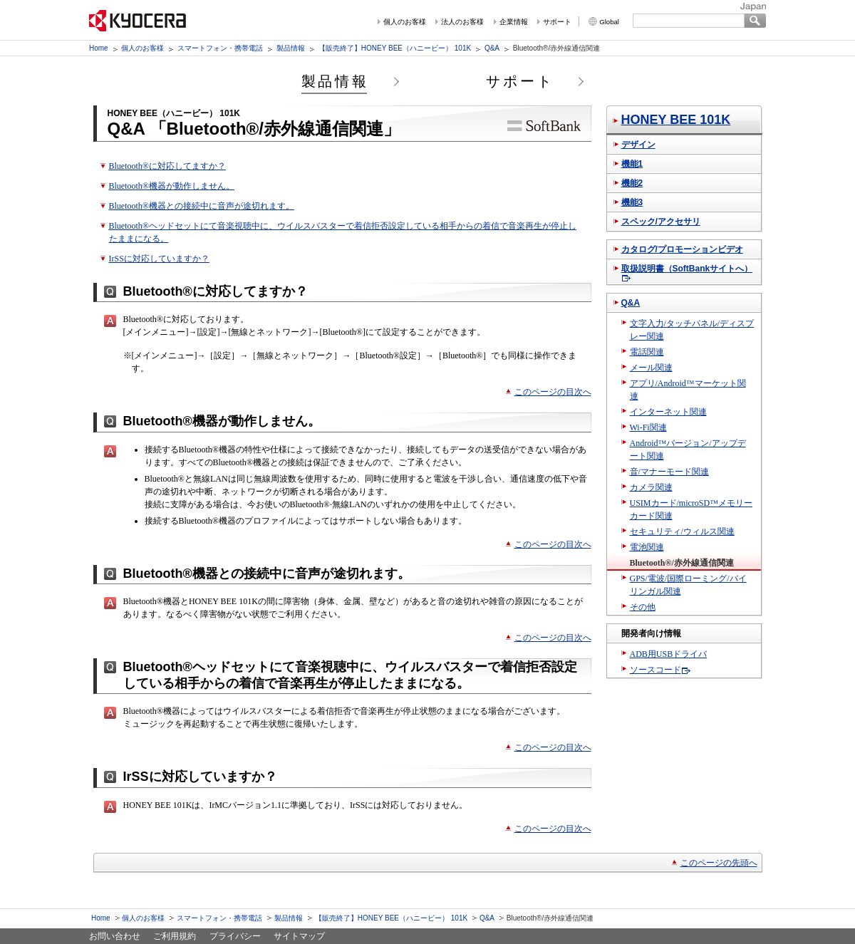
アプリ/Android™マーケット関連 (688, 389)
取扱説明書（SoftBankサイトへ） (687, 269)
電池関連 (647, 547)
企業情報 (513, 22)
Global (609, 22)
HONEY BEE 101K (676, 120)
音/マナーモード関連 (669, 472)
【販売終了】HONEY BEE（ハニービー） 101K (394, 48)
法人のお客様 (462, 22)
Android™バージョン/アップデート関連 (688, 449)
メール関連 (651, 368)
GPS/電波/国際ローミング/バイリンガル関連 (688, 585)
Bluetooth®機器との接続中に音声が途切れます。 (201, 206)
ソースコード (655, 670)
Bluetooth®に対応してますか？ (167, 166)
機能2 (632, 183)
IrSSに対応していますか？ (159, 259)
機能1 (632, 164)
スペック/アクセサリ (660, 222)
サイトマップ (299, 936)
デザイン (638, 145)
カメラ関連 (651, 487)
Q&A (491, 48)
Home (98, 48)
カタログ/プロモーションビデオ (682, 249)
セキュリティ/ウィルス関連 (682, 531)
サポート (557, 22)
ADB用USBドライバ (669, 654)
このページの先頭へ (718, 863)
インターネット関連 (668, 412)
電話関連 (647, 352)
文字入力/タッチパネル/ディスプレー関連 (692, 329)
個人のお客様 (404, 22)
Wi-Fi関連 (648, 427)
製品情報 (290, 48)
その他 (643, 607)
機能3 (632, 202)
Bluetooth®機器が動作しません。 (171, 186)
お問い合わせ (114, 936)
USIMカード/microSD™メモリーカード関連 (691, 509)
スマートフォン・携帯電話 (220, 48)
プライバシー (235, 936)
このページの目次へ (552, 392)
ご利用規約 (174, 936)
